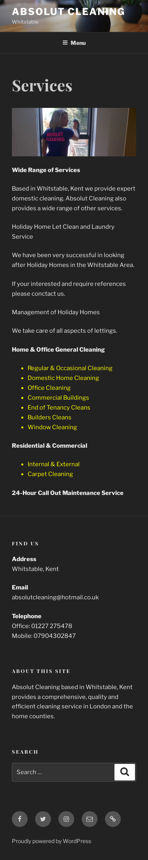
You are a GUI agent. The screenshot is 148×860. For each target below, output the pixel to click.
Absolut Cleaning (68, 11)
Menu (74, 42)
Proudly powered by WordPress (51, 841)
